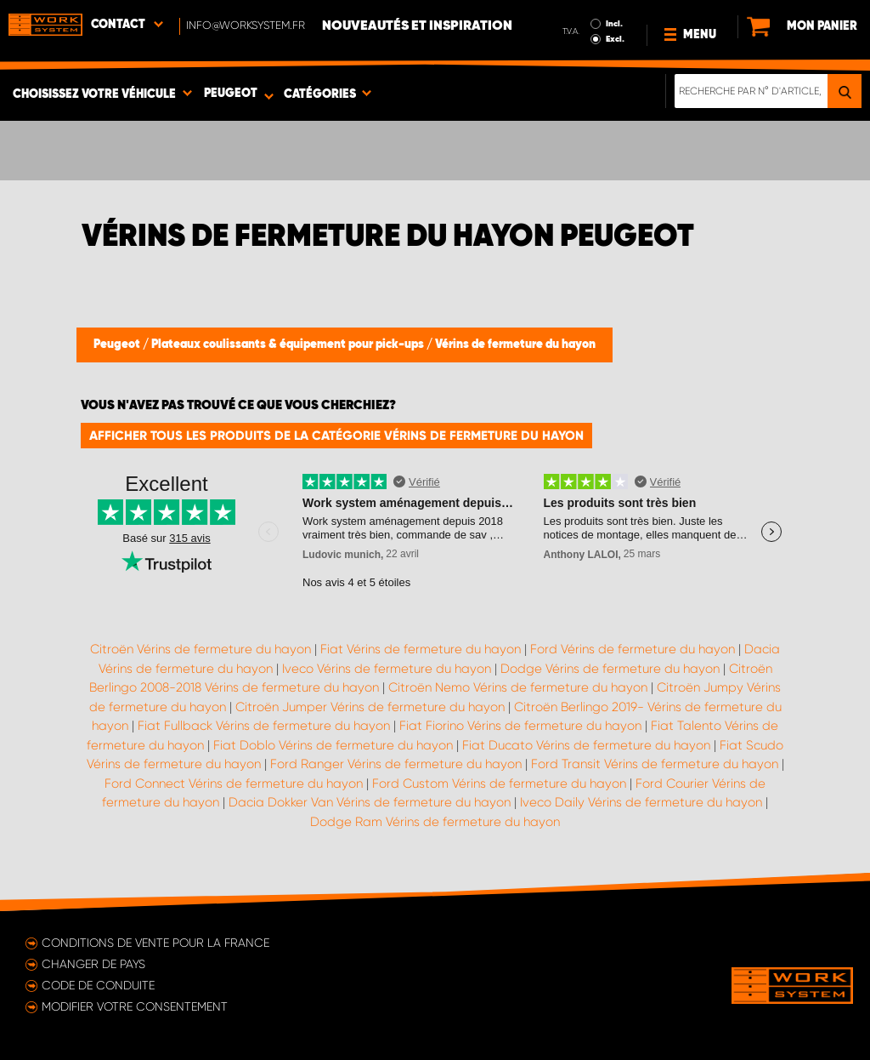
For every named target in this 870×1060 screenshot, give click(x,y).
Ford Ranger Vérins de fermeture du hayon (396, 764)
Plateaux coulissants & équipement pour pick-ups (289, 344)
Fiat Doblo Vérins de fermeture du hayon (333, 745)
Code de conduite (98, 985)
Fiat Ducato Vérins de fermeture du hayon (586, 745)
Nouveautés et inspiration (417, 26)
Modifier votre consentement (135, 1006)
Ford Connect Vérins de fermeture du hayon (234, 783)
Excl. (615, 39)
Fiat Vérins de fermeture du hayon (420, 649)
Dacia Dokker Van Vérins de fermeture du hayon (370, 802)
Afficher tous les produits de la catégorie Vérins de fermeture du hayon (336, 435)
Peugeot (118, 344)
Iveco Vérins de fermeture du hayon (386, 668)
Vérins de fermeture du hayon (515, 344)
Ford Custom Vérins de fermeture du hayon (499, 783)
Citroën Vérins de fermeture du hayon (200, 649)
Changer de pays (93, 964)
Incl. (614, 24)
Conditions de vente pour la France (155, 942)
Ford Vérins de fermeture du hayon (632, 649)
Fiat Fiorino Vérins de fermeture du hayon (520, 725)
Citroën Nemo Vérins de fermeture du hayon (517, 687)
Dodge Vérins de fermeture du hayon (610, 668)
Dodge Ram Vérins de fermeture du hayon (435, 821)
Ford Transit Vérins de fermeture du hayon (654, 764)
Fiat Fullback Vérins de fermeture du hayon (264, 725)
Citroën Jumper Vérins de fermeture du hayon (370, 707)
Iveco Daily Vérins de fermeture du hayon (641, 802)
